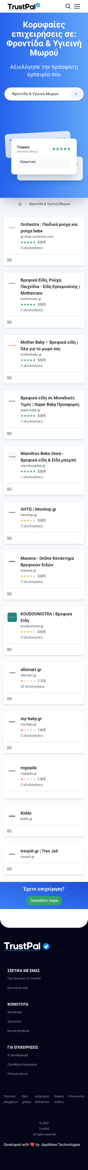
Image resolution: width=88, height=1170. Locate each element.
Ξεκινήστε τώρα (44, 900)
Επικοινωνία (76, 1096)
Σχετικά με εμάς (17, 987)
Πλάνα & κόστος (17, 1074)
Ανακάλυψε (14, 1012)
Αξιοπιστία (14, 1021)
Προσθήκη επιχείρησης (22, 1064)
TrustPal (44, 1128)
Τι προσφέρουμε (17, 1055)
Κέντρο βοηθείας (18, 1031)
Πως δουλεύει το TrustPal (24, 978)
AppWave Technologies (60, 1144)
